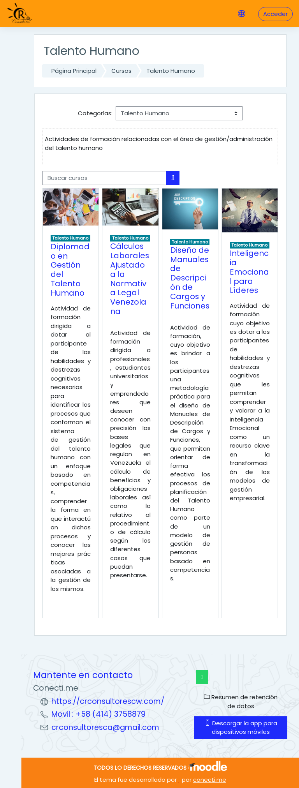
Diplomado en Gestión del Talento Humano (70, 269)
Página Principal (74, 71)
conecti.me (209, 780)
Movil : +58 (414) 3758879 (98, 714)
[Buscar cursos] (104, 178)
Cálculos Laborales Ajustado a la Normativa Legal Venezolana (129, 279)
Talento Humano (170, 71)
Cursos (121, 71)
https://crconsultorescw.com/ (107, 701)
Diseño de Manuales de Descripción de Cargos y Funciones (189, 278)
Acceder (275, 14)
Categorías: (95, 113)
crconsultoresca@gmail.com (105, 727)
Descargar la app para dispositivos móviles (241, 727)
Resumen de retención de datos (241, 701)
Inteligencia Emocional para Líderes (249, 272)
